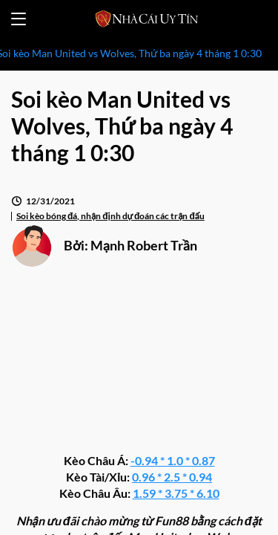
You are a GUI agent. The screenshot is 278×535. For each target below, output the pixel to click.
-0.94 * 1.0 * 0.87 (172, 460)
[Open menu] (18, 19)
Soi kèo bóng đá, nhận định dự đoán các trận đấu (110, 215)
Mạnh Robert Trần (143, 245)
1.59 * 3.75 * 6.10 (176, 493)
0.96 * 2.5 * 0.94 (172, 477)
